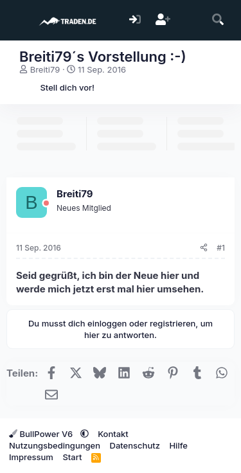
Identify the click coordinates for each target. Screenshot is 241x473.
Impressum (31, 457)
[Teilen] (203, 248)
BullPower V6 (42, 434)
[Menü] (18, 20)
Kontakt (113, 434)
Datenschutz (135, 445)
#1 (221, 248)
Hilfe (178, 445)
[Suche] (218, 20)
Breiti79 (45, 69)
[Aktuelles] (190, 20)
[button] (84, 433)
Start (72, 457)
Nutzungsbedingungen (54, 445)
